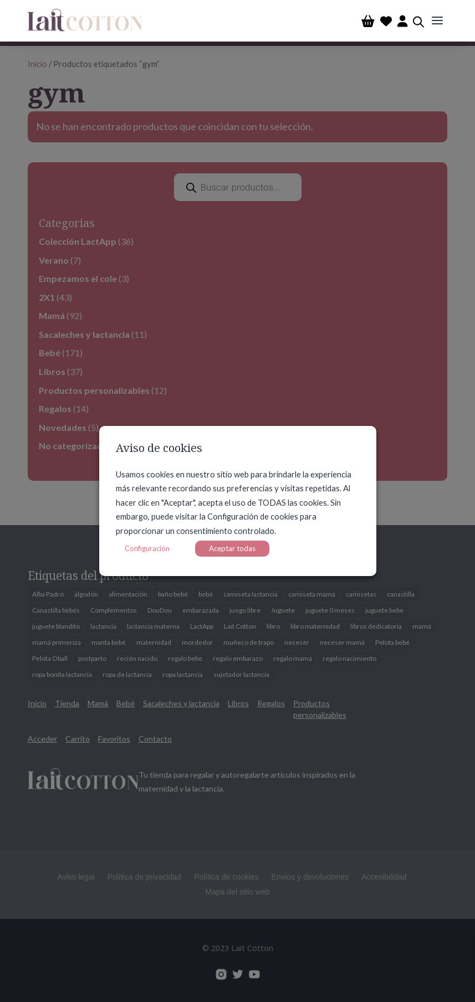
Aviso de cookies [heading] (159, 449)
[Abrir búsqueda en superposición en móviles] (418, 21)
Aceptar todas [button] (232, 548)
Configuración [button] (147, 548)
